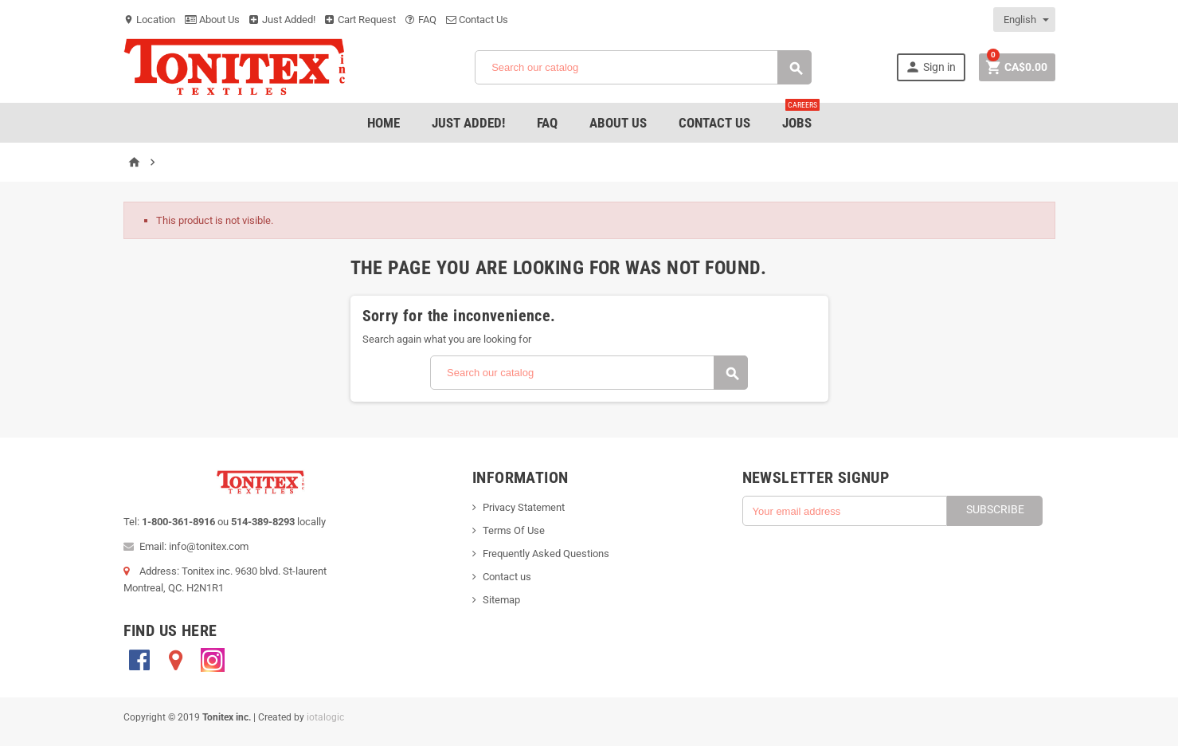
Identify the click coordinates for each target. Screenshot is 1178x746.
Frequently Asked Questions (546, 554)
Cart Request (360, 20)
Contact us (507, 577)
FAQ (420, 20)
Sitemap (501, 600)
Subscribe (995, 509)
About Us (212, 20)
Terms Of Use (514, 530)
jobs (801, 117)
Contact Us (477, 20)
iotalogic (325, 717)
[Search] (643, 67)
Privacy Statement (524, 507)
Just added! (468, 123)
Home (383, 123)
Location (149, 20)
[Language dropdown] (1025, 19)
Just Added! (282, 20)
